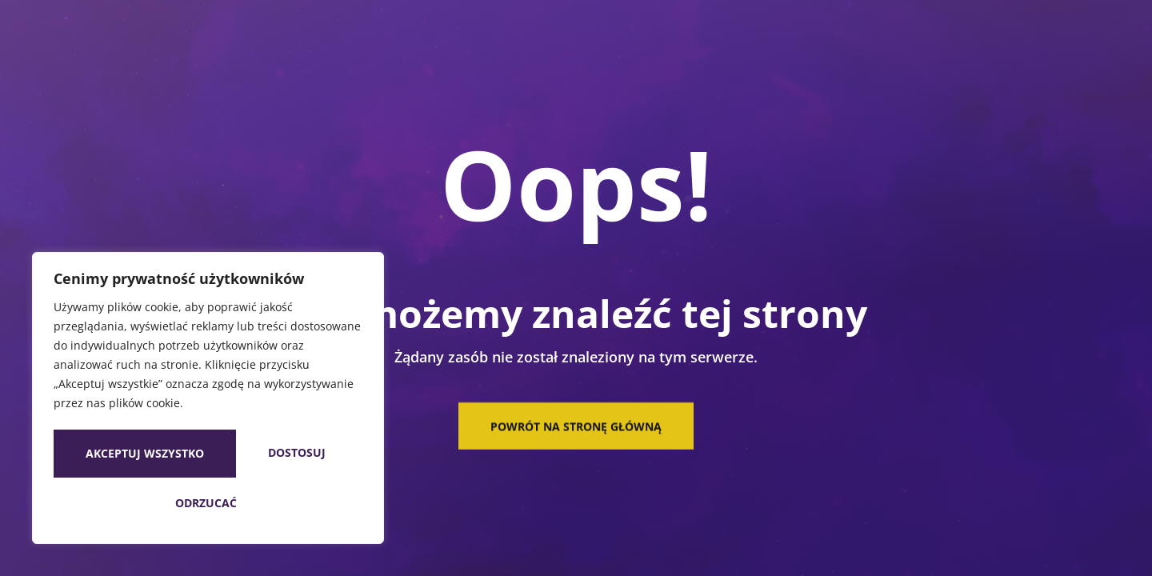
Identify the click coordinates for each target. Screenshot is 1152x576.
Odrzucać (281, 455)
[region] (208, 401)
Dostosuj (126, 455)
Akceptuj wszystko (208, 502)
